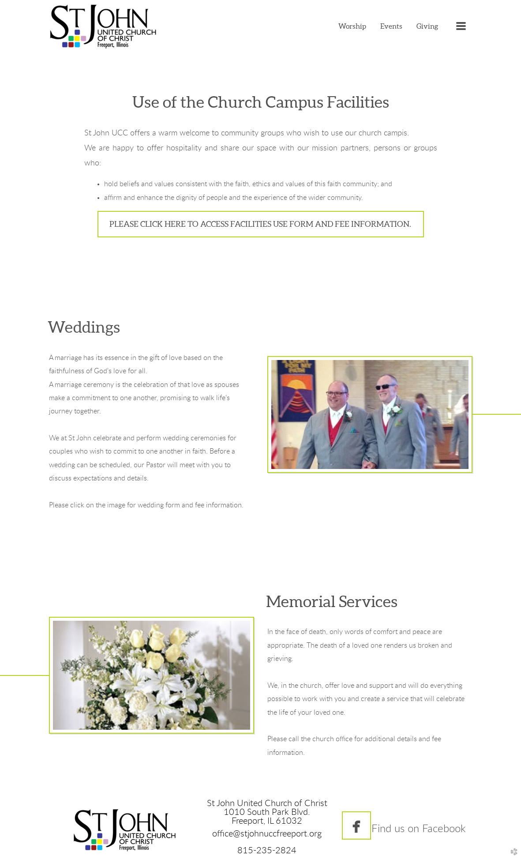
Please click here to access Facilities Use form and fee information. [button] (260, 224)
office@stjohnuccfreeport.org (267, 833)
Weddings (84, 327)
